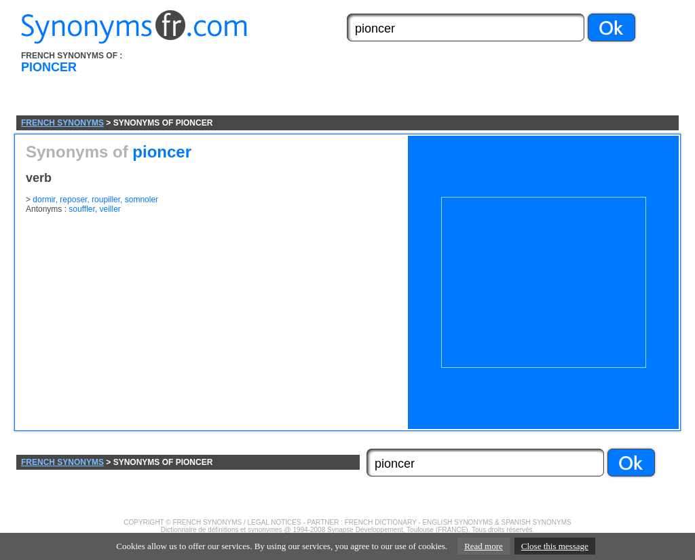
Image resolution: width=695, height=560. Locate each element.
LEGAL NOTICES (274, 522)
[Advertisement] (424, 83)
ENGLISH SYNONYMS (457, 522)
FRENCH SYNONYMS (62, 123)
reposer (73, 199)
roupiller (106, 199)
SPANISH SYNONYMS (536, 522)
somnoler (141, 199)
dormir (44, 199)
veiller (110, 209)
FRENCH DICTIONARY (381, 522)
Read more (483, 546)
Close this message (554, 546)
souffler (81, 209)
